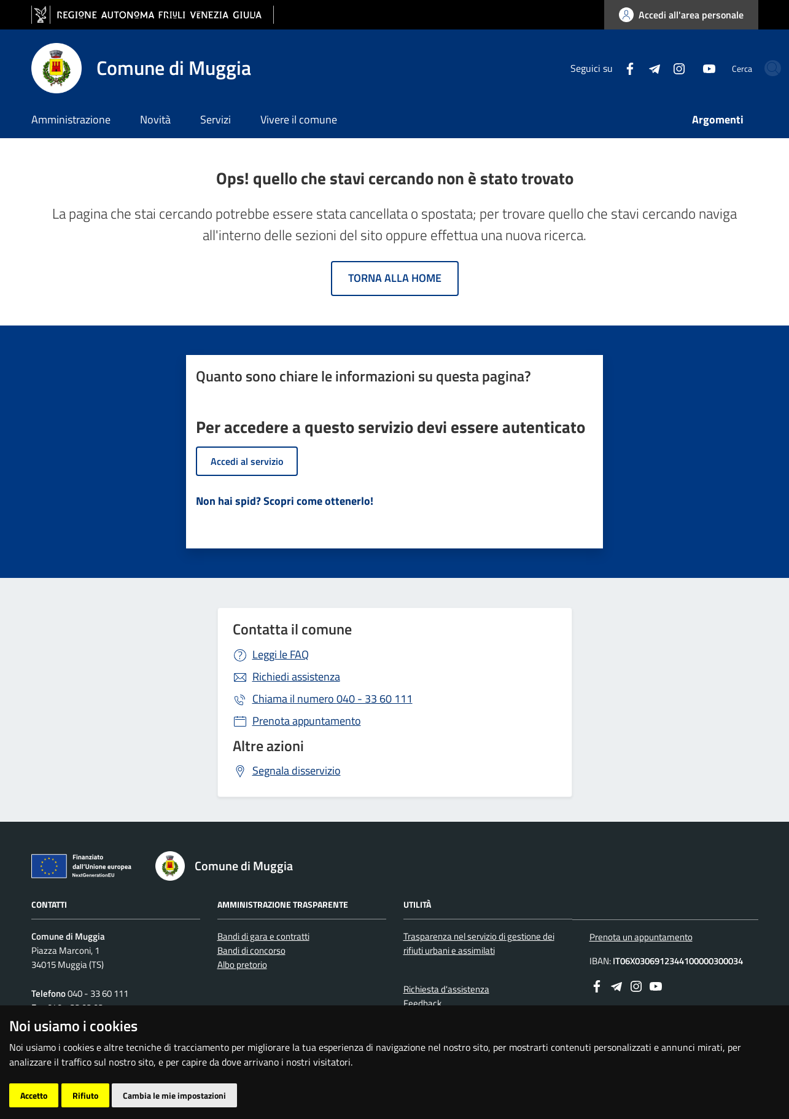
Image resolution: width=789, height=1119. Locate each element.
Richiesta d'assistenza (446, 989)
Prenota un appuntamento (641, 937)
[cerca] (743, 68)
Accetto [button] (33, 1095)
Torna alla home (394, 278)
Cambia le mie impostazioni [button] (174, 1095)
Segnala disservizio (296, 770)
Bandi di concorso (251, 950)
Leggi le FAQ (280, 654)
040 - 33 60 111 (332, 698)
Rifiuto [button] (85, 1095)
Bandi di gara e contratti (263, 936)
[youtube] (665, 67)
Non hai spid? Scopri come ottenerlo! (284, 501)
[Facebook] (585, 67)
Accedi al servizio (247, 461)
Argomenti (718, 119)
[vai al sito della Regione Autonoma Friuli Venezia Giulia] (152, 15)
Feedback (422, 1003)
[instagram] (635, 67)
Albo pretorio (242, 964)
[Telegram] (610, 67)
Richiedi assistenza (296, 676)
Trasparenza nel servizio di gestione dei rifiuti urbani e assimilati (478, 943)
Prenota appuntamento (306, 720)
